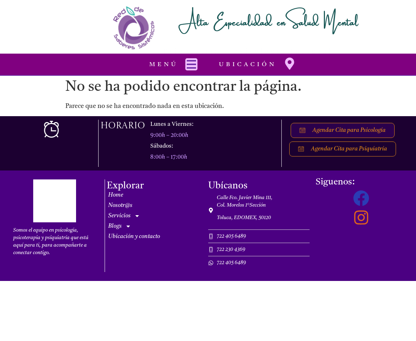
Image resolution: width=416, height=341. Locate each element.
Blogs (119, 226)
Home (115, 195)
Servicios (124, 216)
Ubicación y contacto (134, 236)
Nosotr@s (120, 205)
